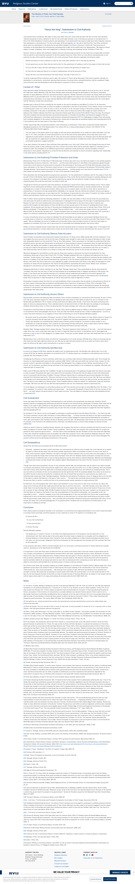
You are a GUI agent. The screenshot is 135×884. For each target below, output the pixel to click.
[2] (77, 41)
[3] (88, 43)
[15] (86, 165)
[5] (40, 104)
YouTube (92, 855)
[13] (105, 146)
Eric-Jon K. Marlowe (67, 32)
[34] (90, 413)
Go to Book (108, 14)
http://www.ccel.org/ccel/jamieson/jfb (71, 744)
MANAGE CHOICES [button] (120, 872)
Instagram (87, 855)
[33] (33, 393)
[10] (79, 117)
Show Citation (27, 26)
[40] (100, 498)
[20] (100, 211)
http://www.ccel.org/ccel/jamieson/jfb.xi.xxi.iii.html (45, 746)
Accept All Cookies (110, 880)
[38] (27, 462)
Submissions (84, 9)
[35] (41, 419)
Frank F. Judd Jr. (36, 16)
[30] (42, 367)
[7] (87, 104)
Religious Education (60, 855)
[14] (57, 151)
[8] (31, 113)
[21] (41, 223)
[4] (72, 47)
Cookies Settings (95, 880)
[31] (60, 373)
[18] (68, 187)
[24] (81, 261)
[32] (99, 383)
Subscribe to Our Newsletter (93, 858)
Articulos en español (61, 863)
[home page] (5, 3)
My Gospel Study (56, 9)
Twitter (90, 855)
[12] (52, 141)
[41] (36, 542)
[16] (96, 167)
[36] (30, 424)
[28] (84, 339)
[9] (88, 113)
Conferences (43, 9)
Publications (32, 9)
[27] (33, 335)
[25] (103, 273)
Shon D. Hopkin (56, 16)
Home (14, 9)
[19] (30, 205)
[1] (33, 41)
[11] (99, 127)
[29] (41, 351)
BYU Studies (58, 858)
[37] (61, 436)
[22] (51, 241)
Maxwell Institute (60, 861)
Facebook (84, 855)
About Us (22, 9)
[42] (59, 548)
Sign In (108, 3)
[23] (71, 247)
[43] (67, 572)
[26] (86, 325)
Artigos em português (61, 866)
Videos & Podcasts (71, 9)
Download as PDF (107, 26)
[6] (50, 104)
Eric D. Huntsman (44, 16)
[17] (105, 169)
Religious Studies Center (25, 3)
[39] (96, 480)
